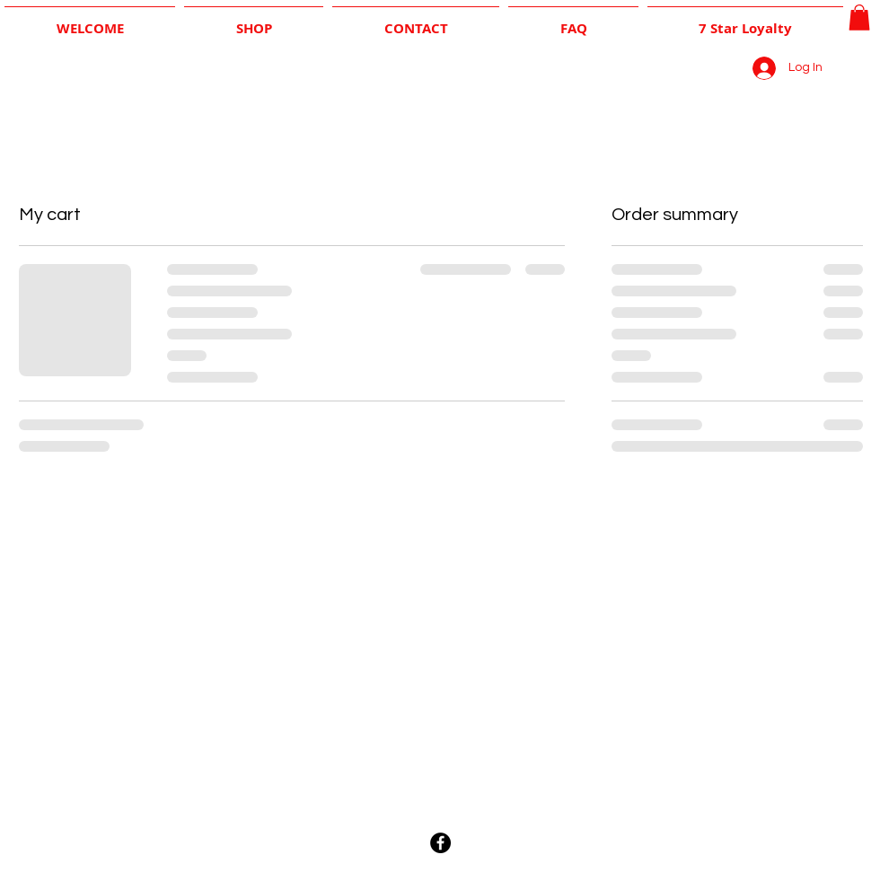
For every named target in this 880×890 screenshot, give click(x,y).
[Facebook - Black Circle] (440, 843)
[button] (859, 17)
